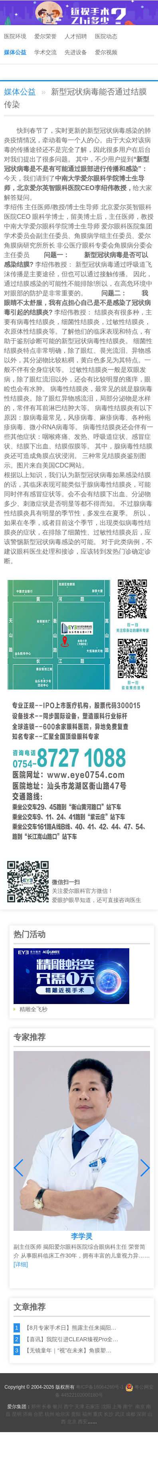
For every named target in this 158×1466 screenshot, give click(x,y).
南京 (140, 1406)
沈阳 (106, 1406)
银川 (57, 1406)
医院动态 (106, 36)
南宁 (127, 1406)
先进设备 (76, 52)
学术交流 (45, 52)
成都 (130, 1414)
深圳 (141, 1414)
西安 (82, 1422)
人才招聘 (76, 36)
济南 (27, 1414)
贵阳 (76, 1414)
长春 (46, 1406)
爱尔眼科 (93, 178)
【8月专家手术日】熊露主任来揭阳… (70, 1328)
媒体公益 (15, 52)
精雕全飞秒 (71, 980)
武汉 (119, 1414)
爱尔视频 (106, 52)
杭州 (49, 1414)
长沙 (108, 1414)
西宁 (68, 1406)
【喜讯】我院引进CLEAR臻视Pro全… (71, 1339)
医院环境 (15, 36)
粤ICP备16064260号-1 (100, 1387)
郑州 (36, 1406)
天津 (79, 1406)
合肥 (38, 1414)
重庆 (98, 1414)
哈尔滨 (62, 1414)
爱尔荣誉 (45, 36)
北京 (72, 1422)
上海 (117, 1406)
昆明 (17, 1414)
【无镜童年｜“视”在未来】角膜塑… (67, 1350)
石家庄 (92, 1406)
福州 (87, 1414)
